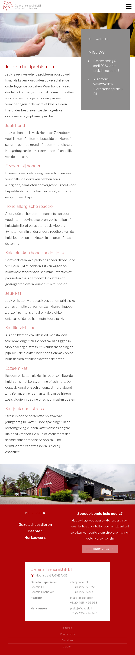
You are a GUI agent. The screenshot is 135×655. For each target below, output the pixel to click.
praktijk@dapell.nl (81, 608)
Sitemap (67, 627)
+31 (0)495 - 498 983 (83, 602)
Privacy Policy (67, 634)
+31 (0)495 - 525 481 (83, 592)
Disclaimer (67, 640)
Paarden (35, 531)
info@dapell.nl (79, 582)
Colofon (67, 646)
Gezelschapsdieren (35, 525)
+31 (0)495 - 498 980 (83, 613)
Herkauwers (35, 537)
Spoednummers (100, 549)
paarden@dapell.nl (82, 597)
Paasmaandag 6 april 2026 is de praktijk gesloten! (106, 66)
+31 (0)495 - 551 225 (83, 587)
